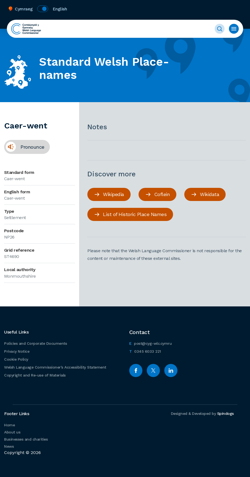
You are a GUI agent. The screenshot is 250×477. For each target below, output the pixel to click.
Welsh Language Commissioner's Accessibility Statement (55, 367)
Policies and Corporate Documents (35, 343)
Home (9, 425)
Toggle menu (233, 28)
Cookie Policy (16, 359)
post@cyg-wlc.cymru (150, 343)
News (9, 446)
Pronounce (24, 149)
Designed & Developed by (202, 413)
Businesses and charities (26, 439)
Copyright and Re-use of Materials (35, 375)
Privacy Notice (16, 351)
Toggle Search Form (220, 29)
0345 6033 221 (145, 351)
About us (12, 432)
